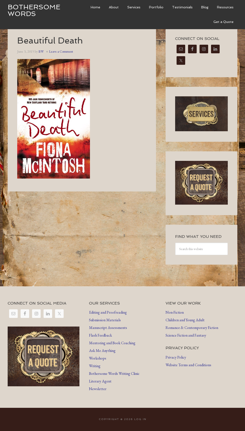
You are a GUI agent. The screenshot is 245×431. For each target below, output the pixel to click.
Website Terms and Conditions (188, 364)
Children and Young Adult (185, 319)
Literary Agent (100, 381)
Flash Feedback (100, 335)
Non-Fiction (175, 312)
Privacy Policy (176, 357)
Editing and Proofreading (108, 312)
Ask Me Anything (102, 350)
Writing (94, 365)
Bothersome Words (34, 10)
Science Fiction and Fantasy (186, 335)
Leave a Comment (61, 51)
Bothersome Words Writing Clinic (114, 373)
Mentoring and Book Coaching (112, 342)
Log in (140, 419)
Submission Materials (105, 319)
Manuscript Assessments (108, 327)
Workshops (97, 358)
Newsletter (97, 388)
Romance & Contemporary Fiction (192, 327)
